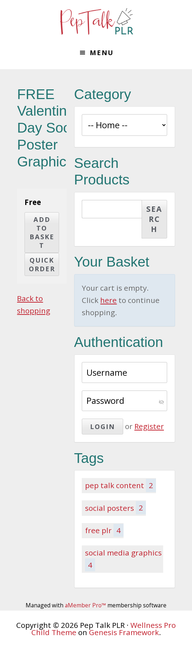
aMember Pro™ (85, 605)
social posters (115, 507)
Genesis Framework (124, 632)
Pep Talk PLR (96, 21)
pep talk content (120, 485)
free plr (104, 530)
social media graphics (123, 559)
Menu (101, 52)
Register (149, 426)
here (108, 300)
